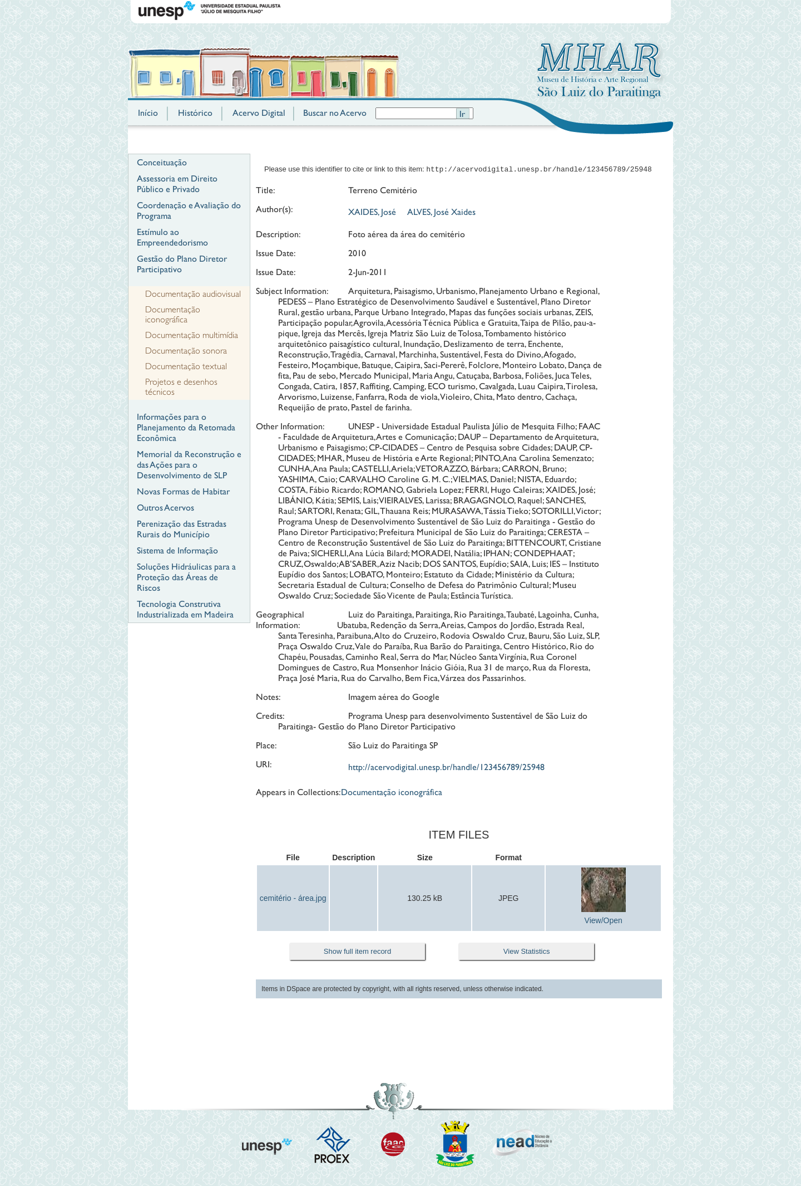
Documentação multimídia (191, 335)
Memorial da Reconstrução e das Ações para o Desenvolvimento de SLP (189, 465)
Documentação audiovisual (193, 294)
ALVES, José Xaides (441, 213)
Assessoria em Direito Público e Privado (177, 183)
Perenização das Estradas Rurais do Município (181, 529)
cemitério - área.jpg (293, 899)
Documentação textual (186, 366)
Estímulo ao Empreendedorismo (172, 237)
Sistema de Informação (177, 550)
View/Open (603, 921)
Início (148, 112)
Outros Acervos (165, 507)
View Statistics (526, 952)
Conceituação (162, 162)
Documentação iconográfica (172, 315)
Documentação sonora (186, 351)
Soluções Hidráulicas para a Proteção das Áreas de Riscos (186, 577)
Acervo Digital (259, 112)
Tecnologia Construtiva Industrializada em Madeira (185, 609)
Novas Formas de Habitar (183, 491)
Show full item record (357, 952)
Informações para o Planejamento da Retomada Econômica (186, 427)
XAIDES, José (372, 213)
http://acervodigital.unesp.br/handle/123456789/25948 (446, 768)
